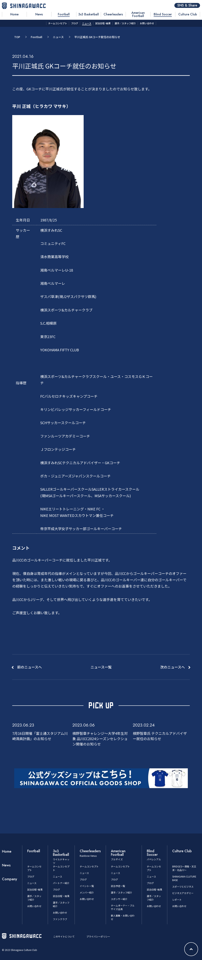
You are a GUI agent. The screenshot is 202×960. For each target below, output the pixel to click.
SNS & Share (187, 5)
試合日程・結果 (61, 896)
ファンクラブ (60, 919)
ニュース (58, 37)
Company (9, 879)
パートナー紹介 (61, 883)
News (6, 865)
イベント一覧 (87, 886)
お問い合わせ (34, 906)
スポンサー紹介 (119, 899)
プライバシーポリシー (98, 936)
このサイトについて (64, 936)
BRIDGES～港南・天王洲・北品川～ (184, 868)
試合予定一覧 (118, 886)
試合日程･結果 (35, 889)
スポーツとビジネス (183, 886)
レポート (177, 899)
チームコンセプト (89, 866)
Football (36, 37)
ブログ (30, 876)
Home (6, 851)
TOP (17, 37)
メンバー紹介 (87, 892)
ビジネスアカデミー (183, 893)
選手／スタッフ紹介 (121, 892)
